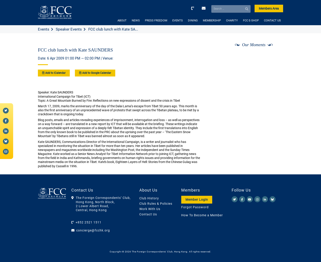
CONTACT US (272, 20)
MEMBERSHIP (212, 20)
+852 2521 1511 (88, 222)
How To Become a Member (202, 215)
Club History (149, 198)
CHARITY (232, 20)
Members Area (269, 8)
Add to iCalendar (54, 72)
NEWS (136, 20)
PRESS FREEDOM (156, 20)
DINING (193, 20)
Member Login (196, 199)
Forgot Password (195, 207)
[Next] (275, 56)
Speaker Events (69, 29)
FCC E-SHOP (251, 20)
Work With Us (149, 209)
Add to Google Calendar (95, 72)
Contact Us (148, 214)
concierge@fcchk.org (93, 230)
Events (43, 29)
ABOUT (122, 20)
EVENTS (177, 20)
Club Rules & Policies (155, 203)
